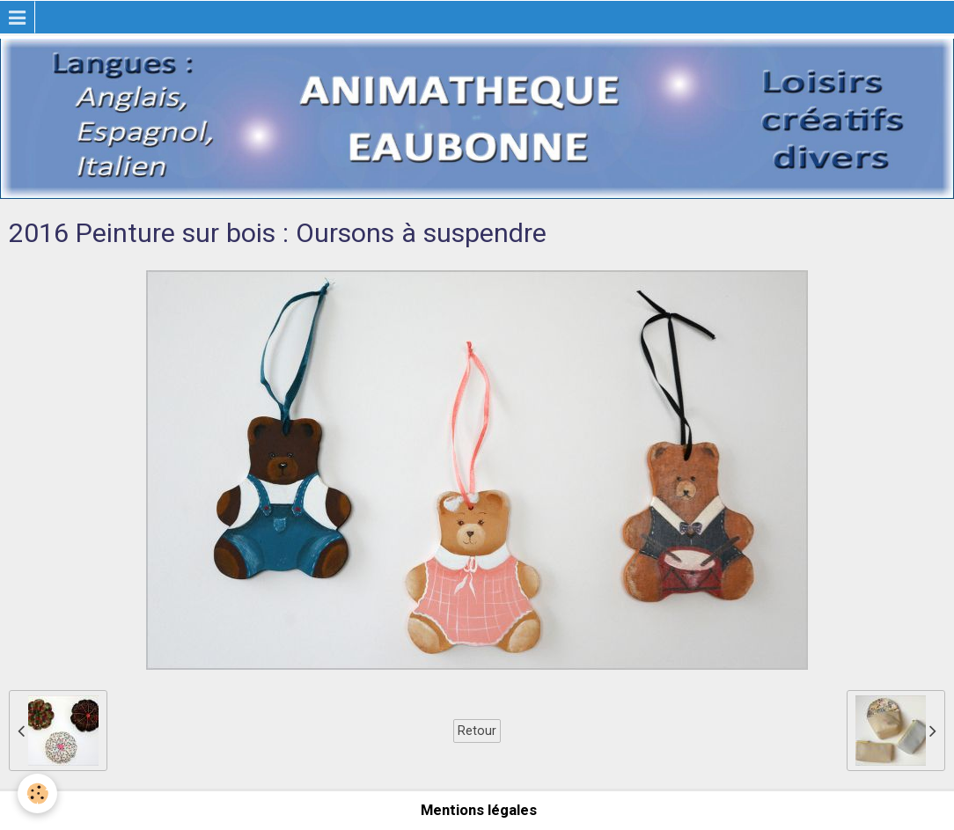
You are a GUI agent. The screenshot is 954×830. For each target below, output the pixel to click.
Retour (477, 730)
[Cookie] (37, 793)
